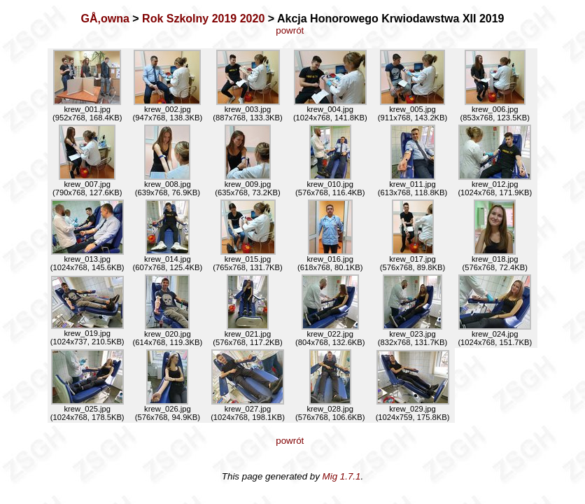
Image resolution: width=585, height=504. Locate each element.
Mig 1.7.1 (342, 476)
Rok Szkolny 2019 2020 (203, 18)
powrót (292, 30)
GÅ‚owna (105, 18)
